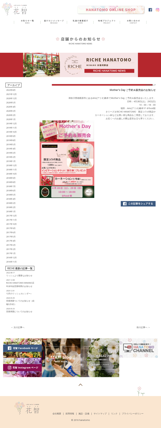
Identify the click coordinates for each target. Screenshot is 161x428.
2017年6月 (11, 232)
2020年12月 (11, 98)
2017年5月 (11, 236)
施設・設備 (83, 413)
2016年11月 (11, 261)
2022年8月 (11, 90)
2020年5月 (11, 102)
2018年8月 (11, 182)
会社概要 (56, 413)
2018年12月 (11, 165)
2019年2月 (11, 157)
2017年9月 (11, 228)
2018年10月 (11, 173)
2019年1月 (11, 161)
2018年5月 (11, 194)
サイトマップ (100, 413)
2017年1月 (11, 253)
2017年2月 (11, 249)
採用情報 (69, 413)
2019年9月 (11, 136)
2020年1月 (11, 119)
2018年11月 (11, 169)
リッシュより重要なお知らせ (19, 275)
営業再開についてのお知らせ (19, 311)
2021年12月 (11, 94)
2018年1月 (11, 211)
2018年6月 (11, 190)
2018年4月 (11, 198)
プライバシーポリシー (133, 413)
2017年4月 (11, 240)
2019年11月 (11, 127)
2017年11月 (11, 219)
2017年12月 (11, 215)
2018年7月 (11, 186)
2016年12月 (11, 257)
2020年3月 (11, 111)
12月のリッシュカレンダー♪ (19, 293)
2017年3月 (11, 245)
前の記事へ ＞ (143, 327)
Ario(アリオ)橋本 (100, 97)
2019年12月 (11, 123)
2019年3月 (11, 152)
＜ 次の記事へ (17, 327)
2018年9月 (11, 178)
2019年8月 (11, 140)
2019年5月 (11, 144)
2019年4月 (11, 148)
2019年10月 (11, 131)
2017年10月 (11, 224)
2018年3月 (11, 203)
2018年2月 (11, 207)
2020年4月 (11, 106)
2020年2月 (11, 115)
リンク (114, 413)
